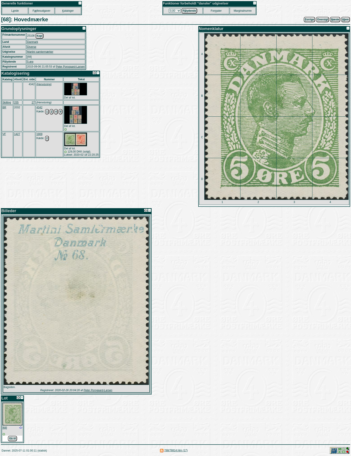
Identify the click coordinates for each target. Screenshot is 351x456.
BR (4, 107)
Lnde (15, 10)
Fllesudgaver (41, 10)
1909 (39, 134)
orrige (309, 19)
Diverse (31, 46)
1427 (17, 134)
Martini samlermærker (40, 51)
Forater (216, 10)
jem (345, 19)
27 (33, 102)
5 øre (30, 61)
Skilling (6, 102)
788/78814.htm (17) (176, 450)
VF (4, 134)
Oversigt (322, 19)
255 (16, 102)
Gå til (12, 438)
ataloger (68, 10)
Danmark (32, 42)
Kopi (40, 35)
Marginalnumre (243, 10)
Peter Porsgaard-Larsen (70, 66)
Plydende (189, 10)
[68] (4, 427)
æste (335, 19)
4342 (39, 107)
